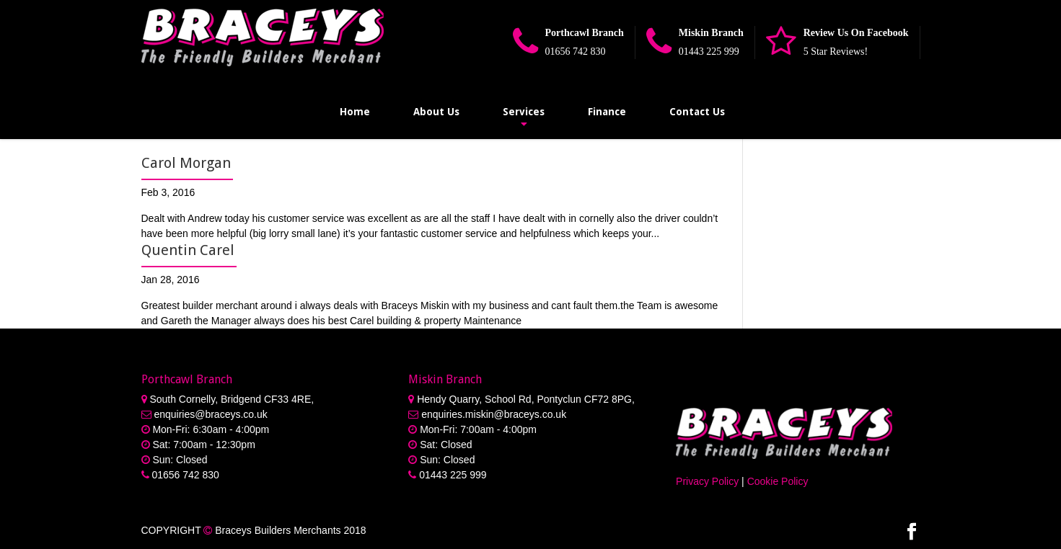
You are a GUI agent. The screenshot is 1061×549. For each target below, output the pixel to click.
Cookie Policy (778, 481)
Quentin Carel (187, 250)
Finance (607, 111)
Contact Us (697, 111)
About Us (436, 111)
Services (524, 111)
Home (355, 111)
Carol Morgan (186, 162)
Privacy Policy (707, 481)
